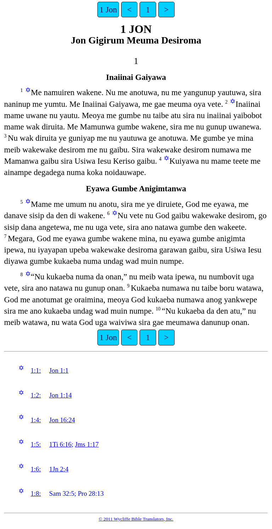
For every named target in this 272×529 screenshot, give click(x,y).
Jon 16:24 (62, 420)
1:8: (35, 493)
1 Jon (108, 9)
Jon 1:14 (60, 395)
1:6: (35, 469)
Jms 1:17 (87, 444)
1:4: (35, 420)
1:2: (35, 395)
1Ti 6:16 (60, 444)
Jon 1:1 (58, 370)
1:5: (35, 444)
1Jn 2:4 (58, 469)
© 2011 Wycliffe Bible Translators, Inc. (136, 519)
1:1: (35, 370)
